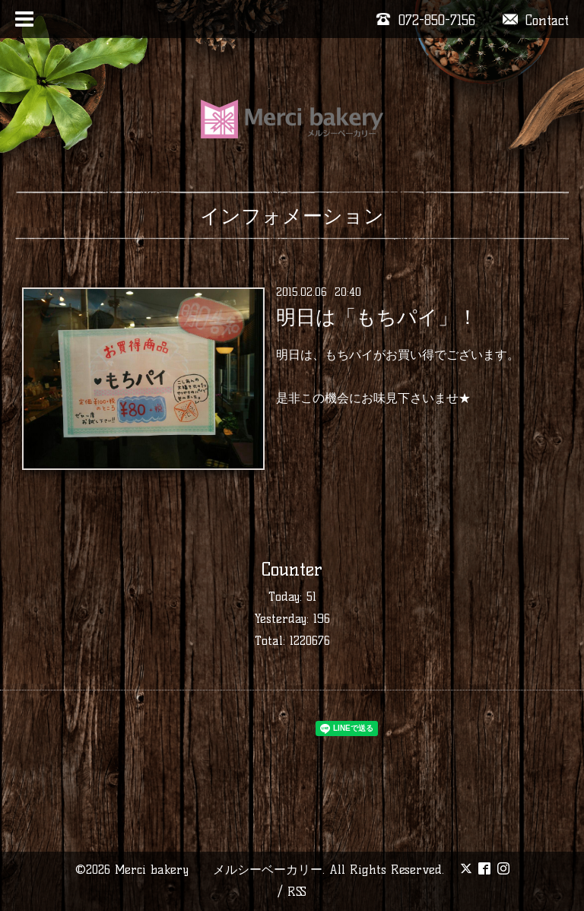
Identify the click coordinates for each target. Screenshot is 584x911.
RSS (296, 891)
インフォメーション (292, 216)
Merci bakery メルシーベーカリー (218, 869)
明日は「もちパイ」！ (377, 317)
